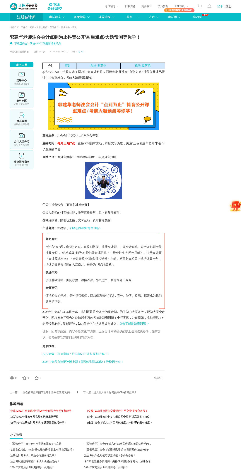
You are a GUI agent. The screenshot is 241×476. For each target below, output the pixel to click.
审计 (68, 65)
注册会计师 (26, 17)
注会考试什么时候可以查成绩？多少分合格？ (110, 455)
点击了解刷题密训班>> (134, 323)
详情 (21, 159)
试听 (152, 17)
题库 (129, 17)
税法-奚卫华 (98, 65)
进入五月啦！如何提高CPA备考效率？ (115, 392)
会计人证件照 (21, 139)
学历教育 (163, 6)
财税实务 (130, 6)
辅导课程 (104, 17)
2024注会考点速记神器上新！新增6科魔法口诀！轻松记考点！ (83, 361)
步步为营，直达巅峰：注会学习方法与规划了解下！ (76, 354)
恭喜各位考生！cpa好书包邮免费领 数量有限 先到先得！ (42, 449)
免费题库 (21, 119)
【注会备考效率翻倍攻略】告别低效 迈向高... (46, 392)
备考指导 (80, 17)
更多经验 (65, 27)
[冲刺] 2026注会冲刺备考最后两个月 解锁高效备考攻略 (118, 416)
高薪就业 (146, 6)
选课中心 (21, 78)
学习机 (201, 16)
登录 (220, 6)
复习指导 (54, 27)
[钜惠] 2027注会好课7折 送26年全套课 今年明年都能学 (41, 410)
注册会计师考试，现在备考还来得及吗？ (33, 455)
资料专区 (21, 98)
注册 (228, 6)
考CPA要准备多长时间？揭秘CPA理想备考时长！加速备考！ (118, 461)
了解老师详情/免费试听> (85, 228)
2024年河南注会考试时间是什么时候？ (32, 467)
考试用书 (174, 17)
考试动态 (55, 17)
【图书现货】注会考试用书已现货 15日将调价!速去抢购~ (116, 449)
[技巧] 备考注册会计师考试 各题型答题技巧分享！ (38, 422)
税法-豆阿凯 (143, 65)
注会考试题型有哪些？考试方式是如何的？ (34, 461)
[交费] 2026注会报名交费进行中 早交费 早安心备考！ (117, 410)
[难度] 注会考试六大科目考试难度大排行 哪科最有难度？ (119, 422)
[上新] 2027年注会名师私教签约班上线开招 (34, 416)
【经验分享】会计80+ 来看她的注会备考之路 (35, 443)
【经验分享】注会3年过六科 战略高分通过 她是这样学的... (117, 443)
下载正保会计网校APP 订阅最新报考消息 (37, 43)
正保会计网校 (27, 27)
